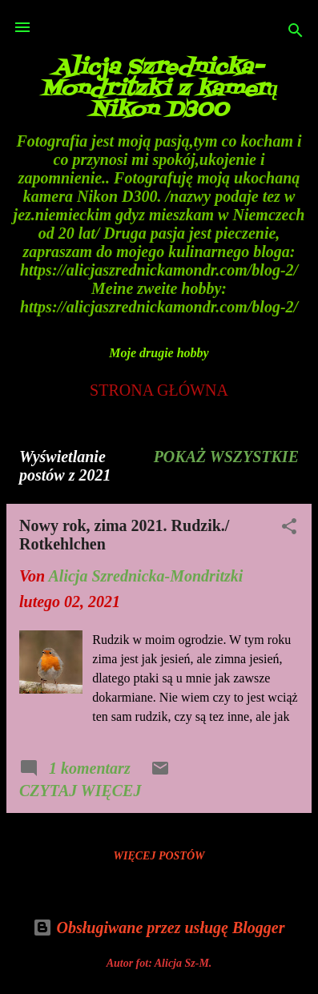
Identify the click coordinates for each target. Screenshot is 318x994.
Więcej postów (159, 856)
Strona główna (159, 390)
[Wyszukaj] (295, 32)
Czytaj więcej (80, 790)
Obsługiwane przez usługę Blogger (158, 927)
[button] (289, 528)
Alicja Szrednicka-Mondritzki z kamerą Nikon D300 (159, 89)
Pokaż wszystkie (226, 456)
